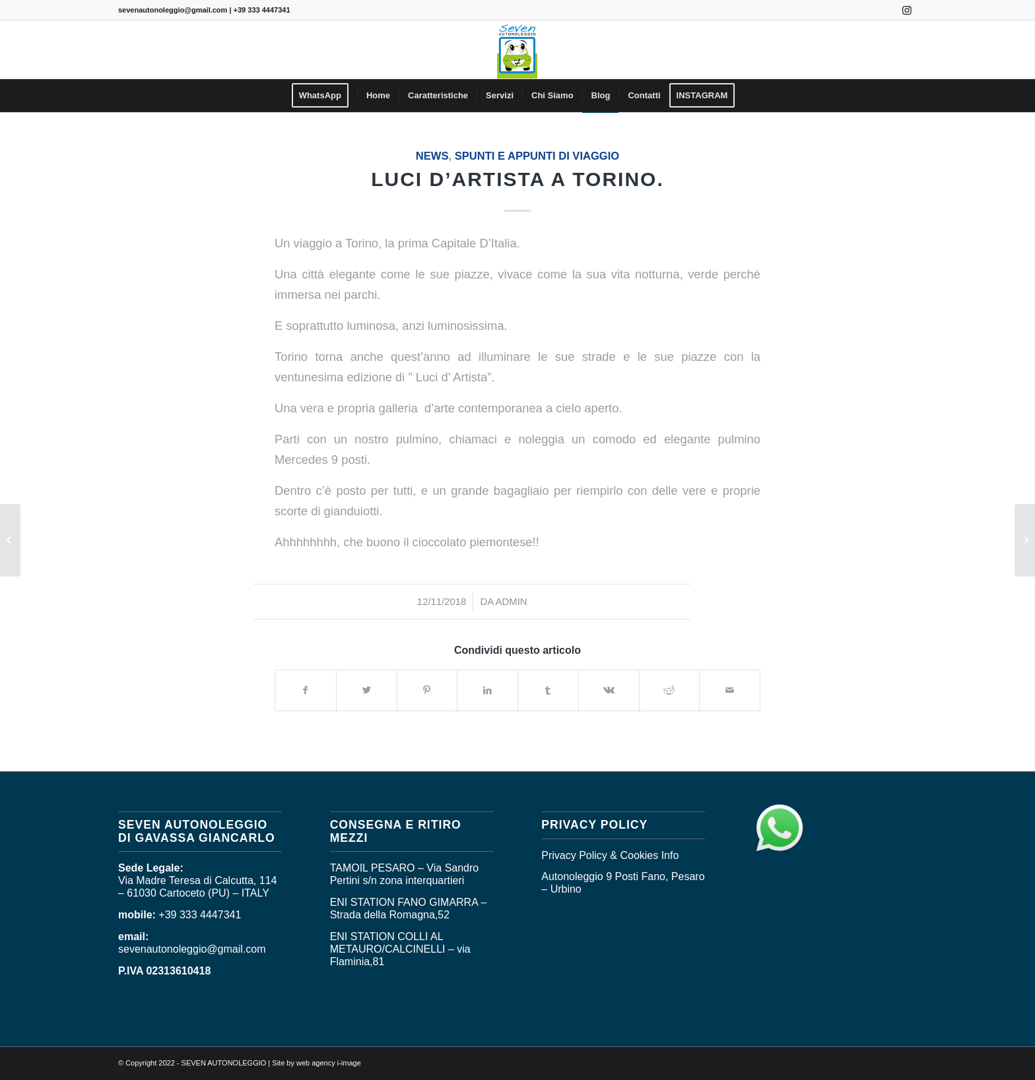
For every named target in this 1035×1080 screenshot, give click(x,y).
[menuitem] (324, 95)
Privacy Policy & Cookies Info (610, 855)
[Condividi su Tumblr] (548, 690)
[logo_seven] (517, 49)
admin (511, 601)
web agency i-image (328, 1063)
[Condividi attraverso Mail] (730, 690)
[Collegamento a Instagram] (907, 10)
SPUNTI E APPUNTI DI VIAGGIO (537, 156)
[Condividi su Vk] (609, 690)
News (432, 156)
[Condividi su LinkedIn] (487, 690)
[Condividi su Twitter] (367, 690)
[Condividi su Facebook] (305, 690)
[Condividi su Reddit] (670, 690)
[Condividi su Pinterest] (427, 690)
